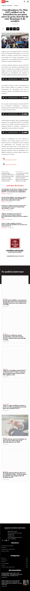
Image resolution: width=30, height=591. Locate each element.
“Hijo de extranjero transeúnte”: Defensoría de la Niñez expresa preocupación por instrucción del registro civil (14, 215)
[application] (15, 79)
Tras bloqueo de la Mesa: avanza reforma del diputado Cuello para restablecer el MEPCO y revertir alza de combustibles (14, 190)
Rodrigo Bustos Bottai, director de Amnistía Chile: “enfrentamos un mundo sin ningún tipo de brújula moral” (15, 475)
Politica (3, 193)
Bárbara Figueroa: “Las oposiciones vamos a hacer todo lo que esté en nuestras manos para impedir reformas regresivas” (11, 582)
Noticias (16, 5)
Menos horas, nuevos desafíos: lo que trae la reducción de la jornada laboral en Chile (15, 440)
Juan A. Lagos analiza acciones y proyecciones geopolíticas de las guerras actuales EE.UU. (14, 225)
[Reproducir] (3, 79)
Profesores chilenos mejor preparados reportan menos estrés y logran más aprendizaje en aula (13, 207)
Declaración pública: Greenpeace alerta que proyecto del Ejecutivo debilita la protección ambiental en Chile (13, 199)
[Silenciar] (22, 79)
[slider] (13, 79)
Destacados (9, 5)
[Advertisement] (15, 496)
